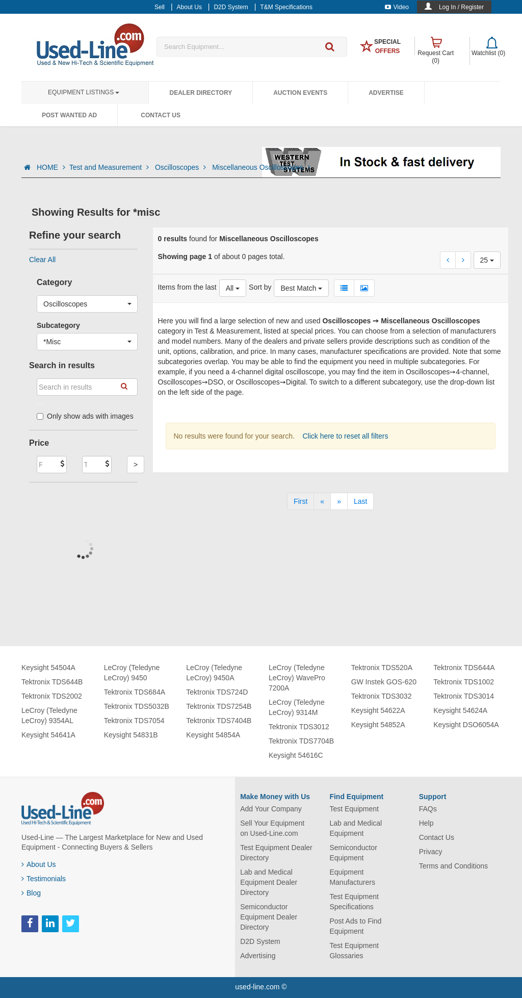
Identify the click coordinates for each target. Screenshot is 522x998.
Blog (31, 893)
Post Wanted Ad (69, 115)
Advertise (386, 92)
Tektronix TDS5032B (136, 706)
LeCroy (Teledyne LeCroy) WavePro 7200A (297, 677)
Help (426, 823)
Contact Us (160, 115)
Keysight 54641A (48, 735)
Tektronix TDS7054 (134, 720)
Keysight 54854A (213, 735)
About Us (38, 864)
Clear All (42, 259)
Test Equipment (354, 809)
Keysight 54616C (296, 755)
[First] (300, 501)
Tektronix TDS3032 (381, 696)
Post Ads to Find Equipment (355, 926)
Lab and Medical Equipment (355, 828)
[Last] (360, 501)
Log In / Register (461, 7)
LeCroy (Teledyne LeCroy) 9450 (132, 672)
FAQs (428, 809)
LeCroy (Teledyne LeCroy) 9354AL (49, 715)
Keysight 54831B (131, 735)
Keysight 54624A (460, 710)
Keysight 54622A (378, 710)
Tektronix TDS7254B (218, 706)
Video (397, 7)
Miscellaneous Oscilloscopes (261, 167)
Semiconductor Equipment (353, 852)
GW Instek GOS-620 (383, 682)
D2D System (260, 941)
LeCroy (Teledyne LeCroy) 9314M (297, 707)
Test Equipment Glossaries (354, 950)
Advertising (257, 956)
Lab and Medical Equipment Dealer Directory (268, 882)
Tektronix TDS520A (381, 667)
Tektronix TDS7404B (218, 720)
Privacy (430, 852)
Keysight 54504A (48, 667)
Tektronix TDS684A (134, 692)
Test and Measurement (110, 167)
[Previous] (322, 501)
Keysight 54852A (378, 725)
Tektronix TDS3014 (463, 696)
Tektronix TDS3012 (299, 727)
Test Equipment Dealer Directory (276, 852)
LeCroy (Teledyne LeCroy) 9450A (214, 672)
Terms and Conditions (453, 866)
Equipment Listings (83, 92)
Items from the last (187, 287)
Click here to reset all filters (344, 436)
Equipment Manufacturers (352, 877)
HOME (51, 167)
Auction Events (300, 92)
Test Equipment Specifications (354, 901)
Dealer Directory (200, 92)
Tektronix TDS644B (52, 682)
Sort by (260, 287)
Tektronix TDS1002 (463, 682)
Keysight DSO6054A (466, 725)
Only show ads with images (85, 416)
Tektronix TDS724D (217, 692)
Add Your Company (271, 809)
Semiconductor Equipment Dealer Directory (268, 917)
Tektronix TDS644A (463, 667)
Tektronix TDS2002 (51, 696)
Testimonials (43, 879)
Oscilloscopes (181, 167)
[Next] (339, 501)
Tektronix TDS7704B (301, 741)
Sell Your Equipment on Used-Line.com (272, 828)
